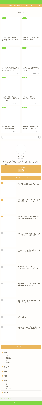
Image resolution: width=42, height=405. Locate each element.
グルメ (8, 386)
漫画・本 (7, 367)
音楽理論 (8, 358)
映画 (5, 371)
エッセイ (8, 388)
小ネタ (8, 384)
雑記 (5, 380)
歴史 (7, 360)
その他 (8, 362)
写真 (5, 376)
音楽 (5, 352)
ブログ (6, 392)
